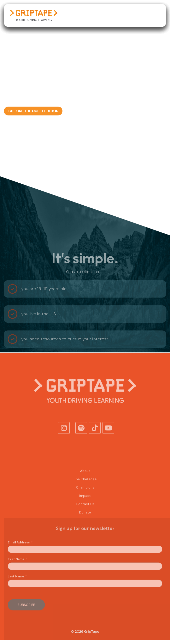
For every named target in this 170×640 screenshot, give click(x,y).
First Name (18, 565)
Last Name (17, 582)
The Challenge (85, 485)
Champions (85, 493)
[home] (33, 15)
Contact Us (85, 510)
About (85, 476)
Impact (85, 501)
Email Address (20, 548)
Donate (85, 518)
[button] (158, 15)
